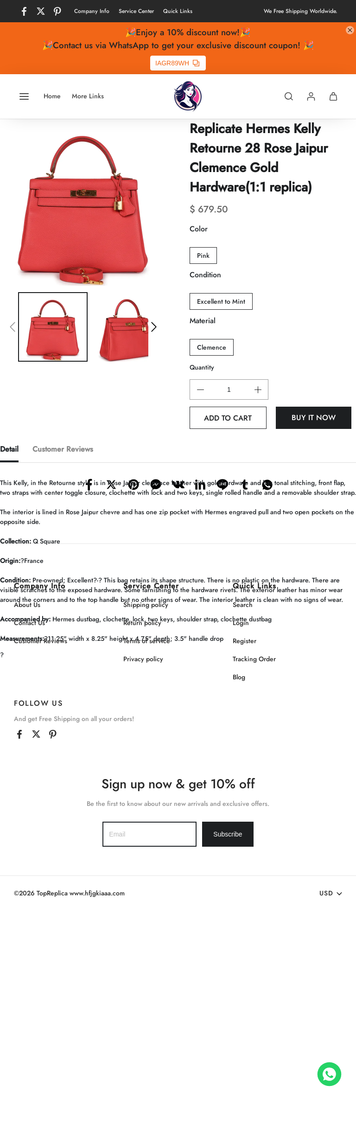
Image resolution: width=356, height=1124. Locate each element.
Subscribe (227, 1047)
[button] (12, 326)
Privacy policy (143, 872)
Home (52, 96)
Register (244, 854)
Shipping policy (145, 818)
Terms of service (146, 854)
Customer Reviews (40, 854)
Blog (239, 890)
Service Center (136, 11)
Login (241, 836)
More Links (88, 96)
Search (243, 818)
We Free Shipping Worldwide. (300, 11)
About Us (27, 818)
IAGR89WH (177, 63)
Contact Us (29, 836)
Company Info (91, 11)
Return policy (142, 836)
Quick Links (177, 11)
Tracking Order (254, 872)
